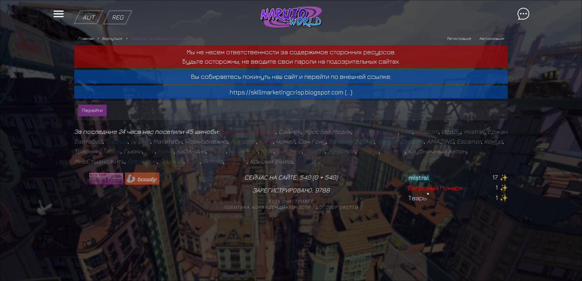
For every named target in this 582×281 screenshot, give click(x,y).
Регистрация (459, 38)
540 (330, 177)
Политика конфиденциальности (267, 207)
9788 (322, 190)
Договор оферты (337, 207)
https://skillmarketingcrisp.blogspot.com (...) (291, 92)
